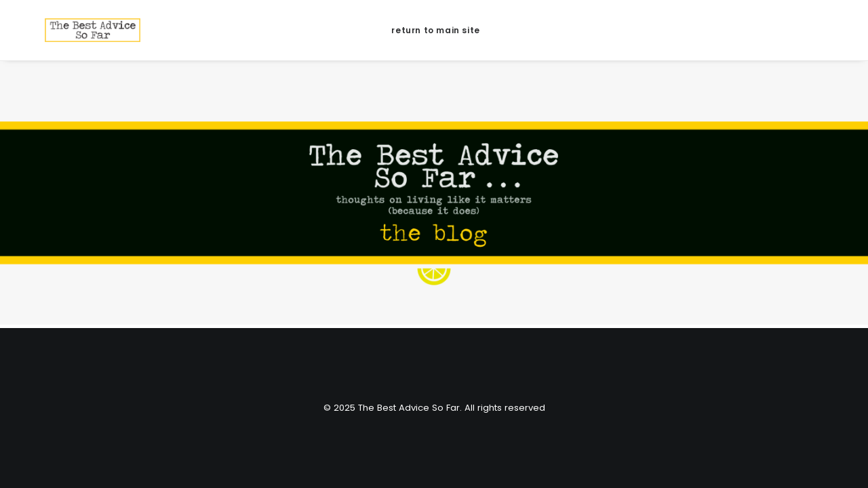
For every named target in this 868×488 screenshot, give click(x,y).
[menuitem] (434, 30)
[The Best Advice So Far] (71, 30)
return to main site (434, 30)
